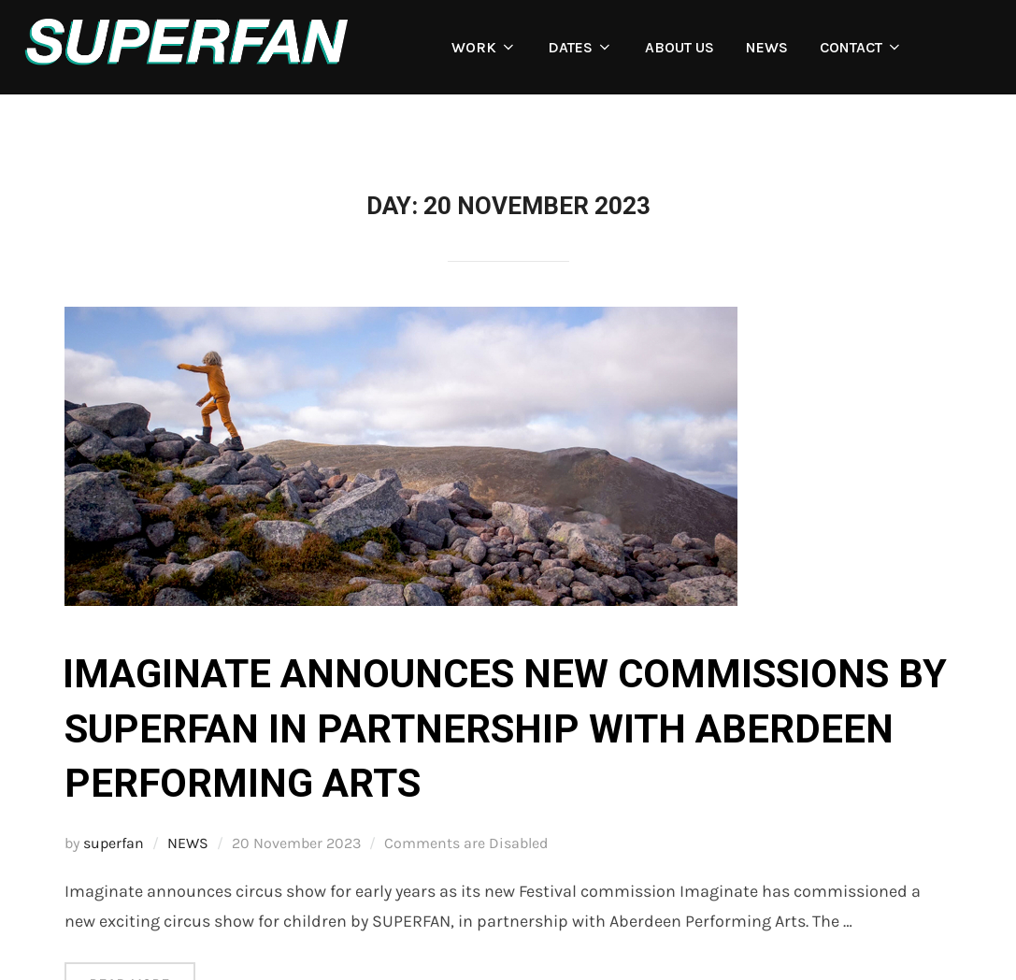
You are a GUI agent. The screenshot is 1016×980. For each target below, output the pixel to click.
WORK (484, 47)
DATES (580, 47)
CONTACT (861, 47)
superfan (113, 843)
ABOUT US (679, 47)
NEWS (767, 47)
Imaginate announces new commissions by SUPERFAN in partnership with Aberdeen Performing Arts (505, 729)
